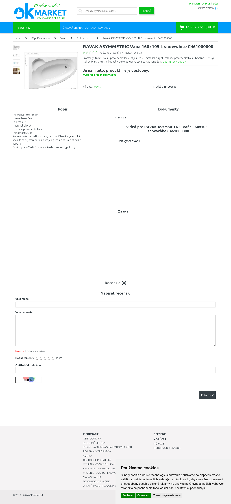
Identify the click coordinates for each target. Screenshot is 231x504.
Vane (63, 38)
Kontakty (104, 27)
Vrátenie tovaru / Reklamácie (101, 472)
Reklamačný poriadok (97, 451)
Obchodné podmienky (97, 460)
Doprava (90, 27)
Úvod (18, 38)
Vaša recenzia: (24, 312)
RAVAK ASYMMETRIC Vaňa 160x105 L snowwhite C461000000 (137, 38)
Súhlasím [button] (128, 495)
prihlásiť (194, 4)
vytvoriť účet (210, 4)
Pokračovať (207, 395)
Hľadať (146, 10)
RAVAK (97, 86)
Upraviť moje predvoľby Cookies (104, 485)
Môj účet (159, 443)
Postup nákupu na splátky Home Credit (107, 447)
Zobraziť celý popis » (174, 61)
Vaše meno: (22, 298)
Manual (122, 117)
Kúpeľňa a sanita (40, 38)
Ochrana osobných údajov (101, 464)
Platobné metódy (94, 442)
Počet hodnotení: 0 (110, 52)
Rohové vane (84, 38)
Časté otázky (206, 8)
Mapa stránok (92, 477)
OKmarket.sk (36, 495)
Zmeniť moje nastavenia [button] (166, 495)
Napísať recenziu (133, 52)
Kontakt (88, 455)
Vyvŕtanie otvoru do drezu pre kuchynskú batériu (115, 468)
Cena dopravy (92, 438)
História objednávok (166, 447)
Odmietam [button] (143, 495)
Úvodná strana (72, 27)
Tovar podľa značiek (96, 481)
